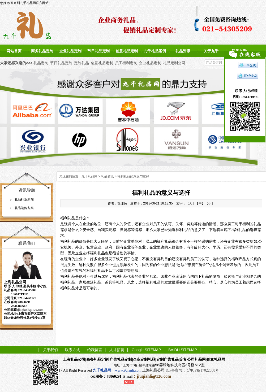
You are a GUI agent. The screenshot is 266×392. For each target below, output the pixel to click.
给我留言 (94, 350)
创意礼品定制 (126, 51)
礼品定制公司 (174, 63)
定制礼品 (81, 63)
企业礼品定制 (70, 51)
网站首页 (14, 51)
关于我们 (50, 350)
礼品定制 (40, 63)
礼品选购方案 (24, 208)
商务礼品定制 (42, 51)
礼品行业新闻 (24, 199)
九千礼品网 (89, 176)
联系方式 (72, 350)
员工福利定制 (126, 63)
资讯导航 (26, 190)
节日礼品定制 (98, 51)
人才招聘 (116, 350)
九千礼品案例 (155, 51)
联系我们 (26, 243)
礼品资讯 (182, 51)
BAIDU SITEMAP (182, 350)
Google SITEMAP (146, 350)
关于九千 (211, 51)
